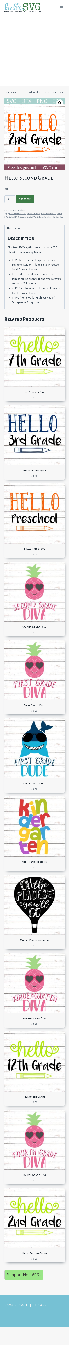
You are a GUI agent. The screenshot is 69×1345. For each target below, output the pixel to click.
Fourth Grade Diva (34, 1175)
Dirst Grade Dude (34, 783)
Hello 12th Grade (34, 1096)
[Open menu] (61, 7)
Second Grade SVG (28, 217)
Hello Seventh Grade (34, 392)
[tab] (34, 228)
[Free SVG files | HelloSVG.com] (24, 7)
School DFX (14, 217)
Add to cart (25, 198)
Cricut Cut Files (33, 214)
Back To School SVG (17, 214)
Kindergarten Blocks (35, 861)
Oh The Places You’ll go (34, 940)
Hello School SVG (48, 214)
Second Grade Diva (34, 627)
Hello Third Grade (34, 470)
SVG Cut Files (57, 217)
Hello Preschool (34, 548)
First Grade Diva (34, 705)
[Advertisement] (34, 51)
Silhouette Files (44, 217)
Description (13, 228)
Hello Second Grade (34, 1253)
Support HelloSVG (24, 1274)
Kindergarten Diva (34, 1018)
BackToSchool (19, 210)
